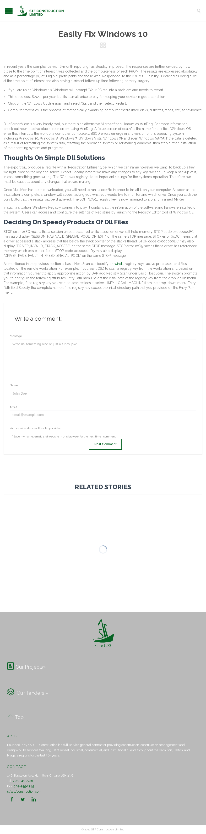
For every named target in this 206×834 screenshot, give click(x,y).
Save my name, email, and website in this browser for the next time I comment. (63, 436)
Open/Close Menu (9, 11)
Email (13, 406)
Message (16, 336)
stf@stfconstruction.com (24, 791)
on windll (116, 264)
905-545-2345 (24, 786)
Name (14, 385)
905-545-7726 (23, 781)
